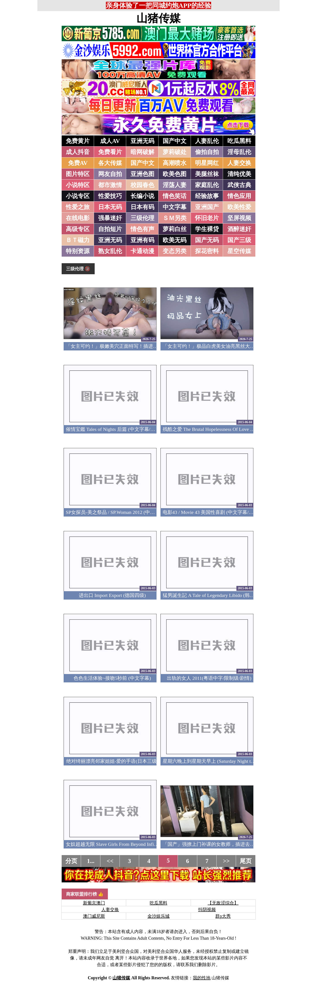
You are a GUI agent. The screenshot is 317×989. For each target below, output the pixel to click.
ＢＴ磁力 (78, 240)
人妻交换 (239, 163)
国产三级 (239, 240)
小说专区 (78, 196)
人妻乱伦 (207, 141)
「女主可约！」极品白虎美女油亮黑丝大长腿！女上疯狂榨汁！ (230, 346)
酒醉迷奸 (239, 229)
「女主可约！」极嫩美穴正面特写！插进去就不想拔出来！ (129, 346)
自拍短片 (110, 229)
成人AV (110, 141)
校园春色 (142, 185)
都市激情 (110, 185)
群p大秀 (223, 916)
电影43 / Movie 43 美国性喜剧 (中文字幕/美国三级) (216, 512)
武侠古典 (239, 185)
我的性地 (201, 977)
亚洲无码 (142, 141)
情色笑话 (174, 196)
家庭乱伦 (207, 185)
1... (90, 861)
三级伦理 (142, 218)
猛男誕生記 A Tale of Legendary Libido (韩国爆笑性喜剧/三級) (227, 595)
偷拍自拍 (207, 152)
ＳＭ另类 (174, 218)
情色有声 (142, 229)
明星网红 (207, 163)
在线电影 (78, 218)
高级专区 (78, 229)
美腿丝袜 (207, 174)
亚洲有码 (142, 240)
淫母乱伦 (239, 152)
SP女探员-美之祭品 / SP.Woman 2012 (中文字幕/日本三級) (126, 512)
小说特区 (78, 185)
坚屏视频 (239, 218)
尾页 (246, 861)
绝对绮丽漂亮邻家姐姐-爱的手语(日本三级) (112, 761)
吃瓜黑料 (239, 141)
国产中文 (174, 141)
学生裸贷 (207, 229)
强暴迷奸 (110, 218)
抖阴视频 (207, 909)
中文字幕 (174, 207)
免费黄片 (78, 141)
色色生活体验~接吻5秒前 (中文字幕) (112, 678)
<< (110, 861)
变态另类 (174, 251)
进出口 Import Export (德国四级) (112, 595)
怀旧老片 (207, 218)
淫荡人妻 (174, 185)
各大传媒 (110, 163)
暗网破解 (142, 152)
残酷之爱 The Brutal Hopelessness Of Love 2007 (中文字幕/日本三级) (233, 429)
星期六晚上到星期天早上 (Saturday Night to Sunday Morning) (226, 761)
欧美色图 (174, 174)
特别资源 (78, 251)
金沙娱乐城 (158, 916)
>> (226, 861)
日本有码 (142, 207)
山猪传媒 (158, 18)
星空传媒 (239, 251)
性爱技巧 (110, 196)
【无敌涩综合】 (223, 902)
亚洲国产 (207, 207)
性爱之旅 (78, 207)
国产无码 (207, 240)
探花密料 (207, 251)
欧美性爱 (239, 207)
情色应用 (239, 196)
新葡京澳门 (94, 902)
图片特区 (78, 174)
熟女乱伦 (110, 251)
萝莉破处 (174, 152)
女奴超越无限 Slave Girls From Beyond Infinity (113, 844)
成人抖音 (78, 152)
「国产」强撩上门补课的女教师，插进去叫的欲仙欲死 (221, 844)
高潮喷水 (174, 163)
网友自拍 (110, 174)
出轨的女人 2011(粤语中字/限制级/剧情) (209, 678)
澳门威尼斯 (94, 916)
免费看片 (110, 152)
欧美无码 (174, 240)
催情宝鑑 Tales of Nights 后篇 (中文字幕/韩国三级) (118, 429)
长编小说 (142, 196)
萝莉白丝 (174, 229)
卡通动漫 (142, 251)
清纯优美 (239, 174)
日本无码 (110, 207)
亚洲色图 (142, 174)
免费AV (78, 163)
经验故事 (207, 196)
